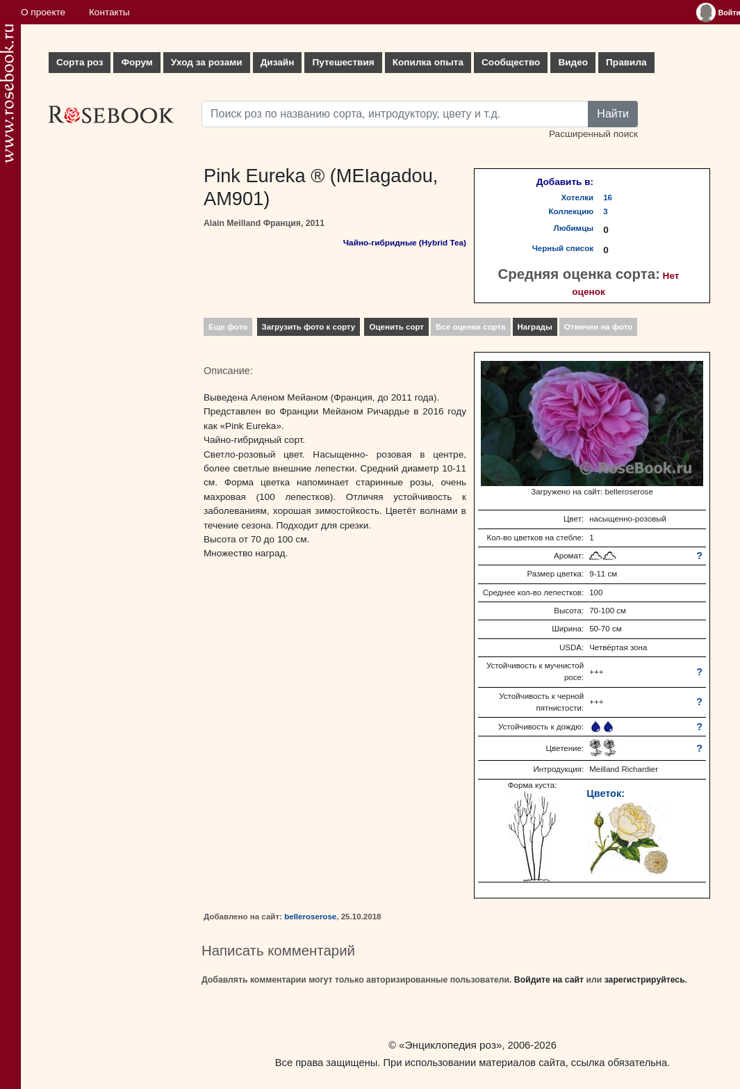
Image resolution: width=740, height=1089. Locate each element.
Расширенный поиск (593, 134)
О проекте (43, 12)
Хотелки (577, 197)
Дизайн (278, 62)
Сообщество (511, 62)
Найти (613, 114)
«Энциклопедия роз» (450, 1045)
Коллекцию (571, 211)
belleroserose (310, 916)
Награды (535, 327)
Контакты (109, 12)
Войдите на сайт (549, 980)
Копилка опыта (428, 62)
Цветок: (605, 793)
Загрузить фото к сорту (309, 327)
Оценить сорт (396, 327)
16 (607, 197)
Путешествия (343, 62)
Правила (626, 62)
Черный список (562, 248)
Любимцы (574, 228)
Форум (136, 62)
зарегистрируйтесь (645, 980)
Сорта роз (79, 62)
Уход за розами (206, 62)
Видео (573, 62)
